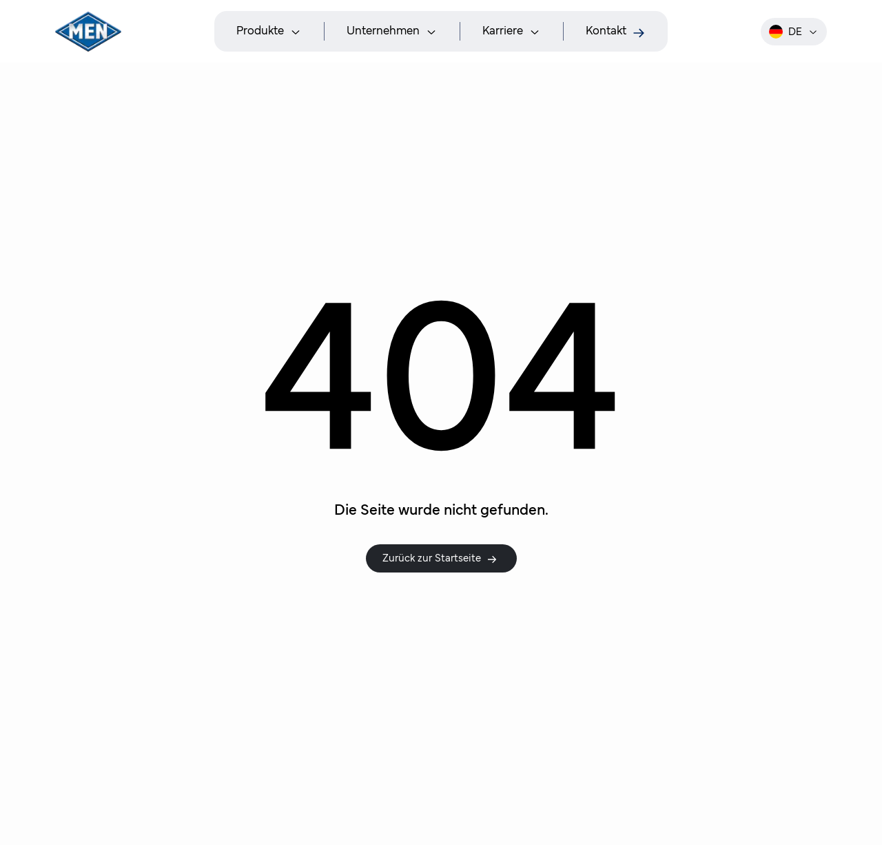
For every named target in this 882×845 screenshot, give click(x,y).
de (794, 32)
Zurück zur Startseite (440, 559)
